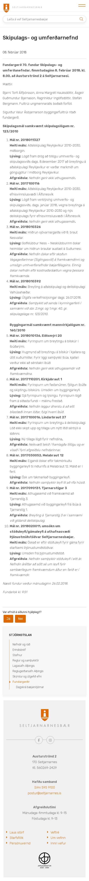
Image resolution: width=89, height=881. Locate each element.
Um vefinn (58, 838)
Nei (20, 619)
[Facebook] (39, 740)
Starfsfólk (16, 838)
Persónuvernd (20, 843)
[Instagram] (50, 740)
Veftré (55, 832)
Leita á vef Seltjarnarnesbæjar (27, 19)
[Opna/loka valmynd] (82, 5)
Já (8, 619)
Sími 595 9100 (44, 787)
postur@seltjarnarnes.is (44, 793)
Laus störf (17, 832)
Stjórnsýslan (20, 635)
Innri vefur (58, 843)
